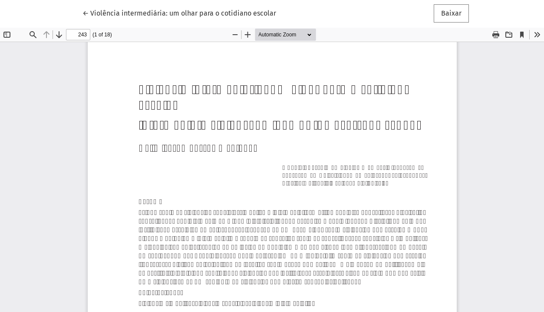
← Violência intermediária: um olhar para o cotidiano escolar (179, 12)
